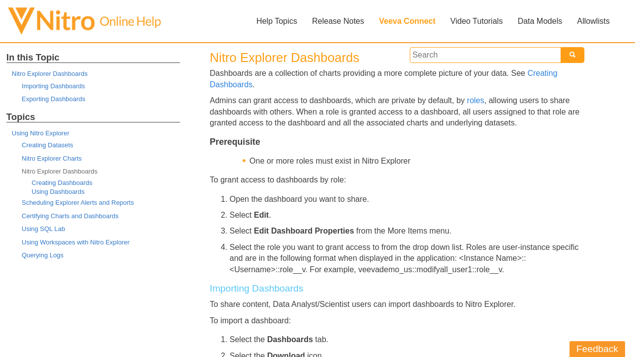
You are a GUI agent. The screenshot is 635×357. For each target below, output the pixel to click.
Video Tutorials (476, 21)
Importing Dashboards (53, 86)
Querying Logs (43, 255)
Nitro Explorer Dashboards (50, 73)
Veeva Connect (407, 21)
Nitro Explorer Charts (52, 158)
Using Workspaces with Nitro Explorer (75, 242)
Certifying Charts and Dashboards (70, 216)
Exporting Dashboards (53, 99)
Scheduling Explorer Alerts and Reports (78, 202)
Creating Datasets (47, 145)
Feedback (597, 349)
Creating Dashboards (62, 182)
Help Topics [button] (276, 21)
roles (475, 100)
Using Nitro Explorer (40, 133)
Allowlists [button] (593, 21)
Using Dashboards (58, 191)
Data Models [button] (539, 21)
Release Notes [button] (338, 21)
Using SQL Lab (43, 229)
